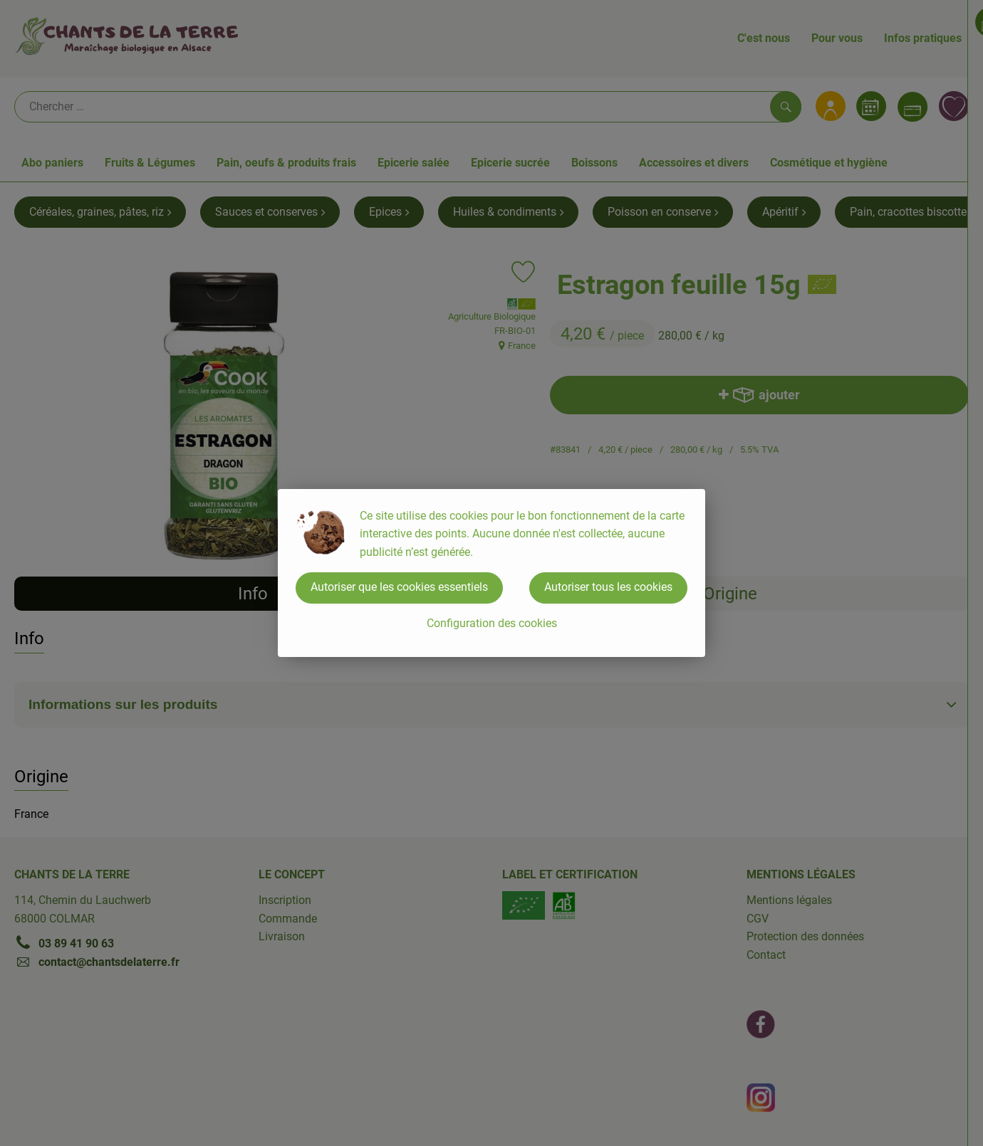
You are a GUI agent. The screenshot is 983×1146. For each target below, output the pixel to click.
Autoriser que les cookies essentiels (399, 587)
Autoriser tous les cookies (608, 587)
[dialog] (491, 573)
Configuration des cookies (492, 623)
